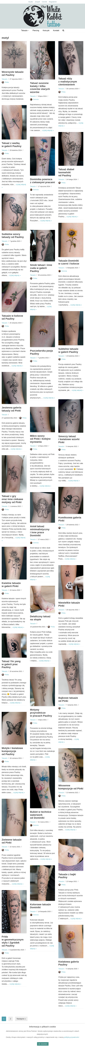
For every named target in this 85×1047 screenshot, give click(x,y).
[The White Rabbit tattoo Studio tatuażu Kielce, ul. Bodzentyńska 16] (42, 16)
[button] (28, 30)
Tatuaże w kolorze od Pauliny (12, 317)
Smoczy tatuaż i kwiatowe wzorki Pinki (69, 439)
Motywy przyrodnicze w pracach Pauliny (41, 712)
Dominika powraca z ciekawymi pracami (41, 182)
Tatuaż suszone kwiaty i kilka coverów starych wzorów (40, 88)
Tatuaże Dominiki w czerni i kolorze (68, 262)
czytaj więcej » (48, 131)
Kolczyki (46, 30)
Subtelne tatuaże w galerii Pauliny (68, 350)
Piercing (36, 30)
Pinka (7, 82)
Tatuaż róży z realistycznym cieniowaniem (67, 81)
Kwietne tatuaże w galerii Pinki (11, 585)
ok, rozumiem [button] (42, 1044)
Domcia (36, 99)
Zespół (37, 2)
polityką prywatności (71, 1037)
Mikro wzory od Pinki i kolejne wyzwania (40, 438)
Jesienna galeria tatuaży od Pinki (11, 409)
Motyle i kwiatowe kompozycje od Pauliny (12, 751)
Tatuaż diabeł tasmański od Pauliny (66, 172)
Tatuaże (4, 79)
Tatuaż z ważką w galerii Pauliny (11, 145)
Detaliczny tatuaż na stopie (40, 618)
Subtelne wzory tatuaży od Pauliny (13, 236)
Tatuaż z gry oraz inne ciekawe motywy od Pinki (12, 499)
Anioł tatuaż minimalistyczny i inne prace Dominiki (40, 531)
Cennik (44, 2)
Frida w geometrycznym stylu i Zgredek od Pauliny (13, 941)
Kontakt (56, 30)
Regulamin (53, 2)
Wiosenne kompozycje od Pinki (65, 788)
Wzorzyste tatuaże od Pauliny (13, 73)
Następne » (21, 1019)
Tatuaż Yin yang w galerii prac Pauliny (11, 664)
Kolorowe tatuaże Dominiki (40, 906)
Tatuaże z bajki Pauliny (67, 876)
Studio (30, 2)
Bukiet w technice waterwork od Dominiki (40, 814)
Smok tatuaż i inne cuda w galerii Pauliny (41, 268)
